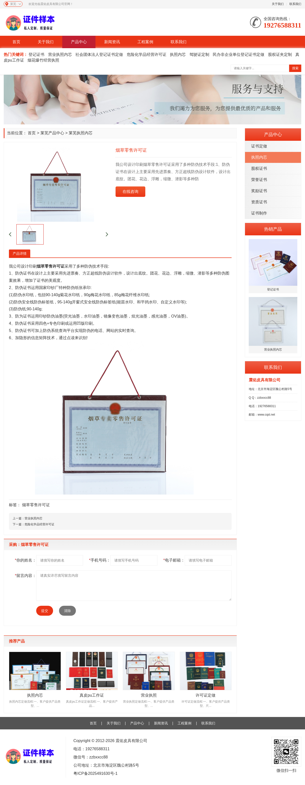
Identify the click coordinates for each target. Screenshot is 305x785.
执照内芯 (178, 54)
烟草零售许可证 (36, 505)
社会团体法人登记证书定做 (99, 54)
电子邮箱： (173, 560)
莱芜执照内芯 (80, 133)
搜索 (295, 68)
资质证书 (259, 202)
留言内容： (25, 575)
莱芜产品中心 (52, 133)
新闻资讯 (112, 42)
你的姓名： (25, 560)
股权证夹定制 (280, 54)
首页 (16, 42)
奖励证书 (259, 191)
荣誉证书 (259, 180)
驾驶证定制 (199, 54)
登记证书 (36, 54)
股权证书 (259, 168)
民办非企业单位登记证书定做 (238, 54)
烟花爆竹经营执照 (43, 60)
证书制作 (259, 213)
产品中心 (79, 42)
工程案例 (145, 42)
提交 (44, 611)
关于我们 (278, 4)
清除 (67, 611)
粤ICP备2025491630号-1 (95, 773)
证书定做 (259, 146)
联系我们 (295, 4)
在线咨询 (130, 191)
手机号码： (99, 560)
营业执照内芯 (60, 54)
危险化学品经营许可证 (146, 54)
